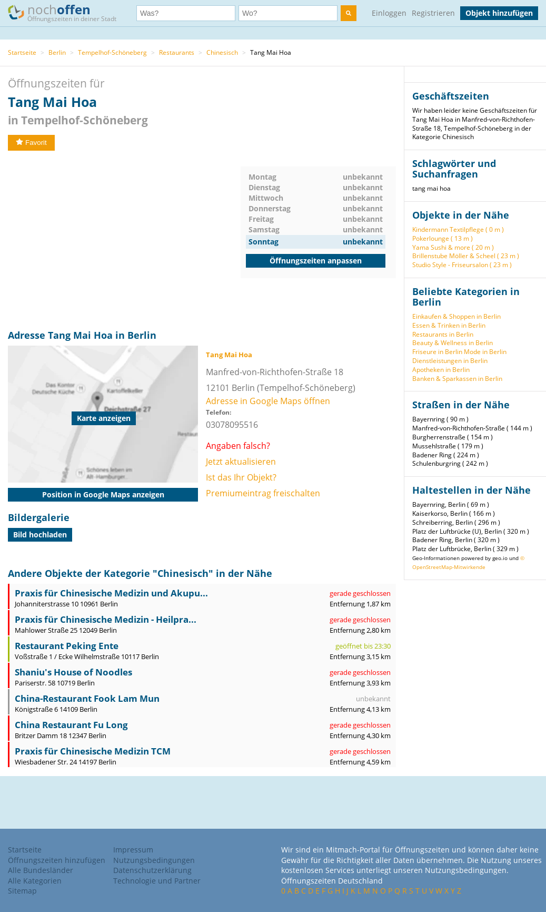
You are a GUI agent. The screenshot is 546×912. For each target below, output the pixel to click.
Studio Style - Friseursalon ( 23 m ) (462, 264)
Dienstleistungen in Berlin (450, 360)
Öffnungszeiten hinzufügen (56, 860)
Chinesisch (222, 52)
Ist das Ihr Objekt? (241, 477)
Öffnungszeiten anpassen (316, 261)
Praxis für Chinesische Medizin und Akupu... (111, 593)
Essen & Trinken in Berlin (448, 325)
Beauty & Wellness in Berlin (452, 342)
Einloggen (389, 13)
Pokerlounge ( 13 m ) (442, 238)
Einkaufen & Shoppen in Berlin (456, 316)
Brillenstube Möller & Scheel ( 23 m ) (465, 255)
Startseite (22, 52)
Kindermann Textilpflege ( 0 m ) (458, 229)
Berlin (57, 52)
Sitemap (22, 891)
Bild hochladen (40, 534)
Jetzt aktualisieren (241, 461)
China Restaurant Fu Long (71, 725)
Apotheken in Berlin (441, 369)
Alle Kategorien (35, 881)
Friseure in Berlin (437, 351)
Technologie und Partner (157, 881)
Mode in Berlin (485, 351)
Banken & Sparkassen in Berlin (457, 378)
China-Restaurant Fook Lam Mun (87, 698)
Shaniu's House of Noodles (73, 672)
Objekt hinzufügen (499, 13)
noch (67, 12)
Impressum (133, 850)
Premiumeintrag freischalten (263, 493)
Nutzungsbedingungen (154, 860)
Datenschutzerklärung (152, 870)
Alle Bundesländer (40, 870)
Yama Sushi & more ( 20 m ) (453, 247)
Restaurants (176, 52)
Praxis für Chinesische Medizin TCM (93, 751)
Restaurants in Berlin (442, 334)
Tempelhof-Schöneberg (112, 52)
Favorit (31, 142)
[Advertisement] (124, 240)
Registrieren (433, 13)
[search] (348, 13)
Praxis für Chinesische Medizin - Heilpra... (105, 619)
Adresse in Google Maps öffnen (268, 401)
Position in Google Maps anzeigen (103, 494)
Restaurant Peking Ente (66, 646)
